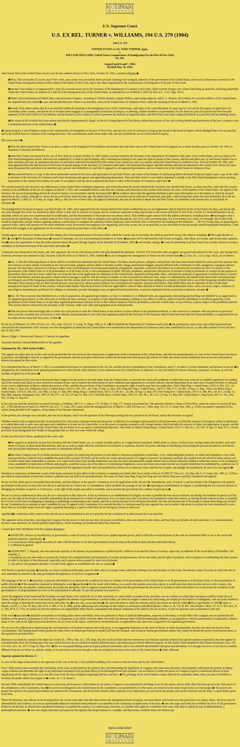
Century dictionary (54, 529)
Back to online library (120, 727)
